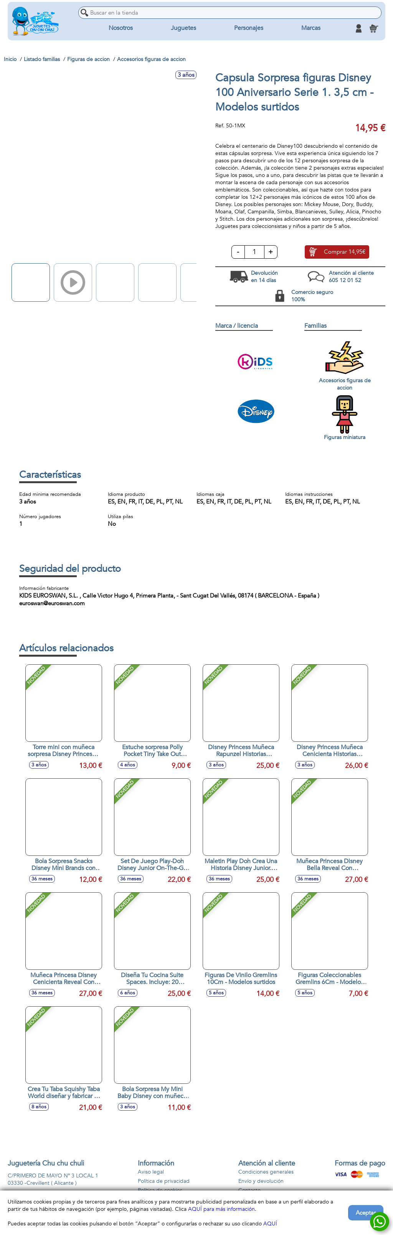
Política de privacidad (164, 1181)
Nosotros (121, 28)
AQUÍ (270, 1223)
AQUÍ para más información (221, 1209)
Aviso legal (151, 1172)
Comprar (344, 252)
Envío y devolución (261, 1181)
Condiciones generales (266, 1172)
